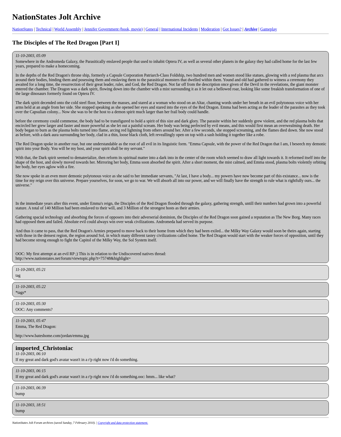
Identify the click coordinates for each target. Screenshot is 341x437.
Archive (251, 29)
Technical (44, 29)
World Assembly (68, 29)
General (152, 29)
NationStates (22, 29)
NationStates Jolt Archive (56, 16)
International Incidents (179, 29)
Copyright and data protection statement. (123, 423)
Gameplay (268, 29)
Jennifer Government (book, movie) (113, 29)
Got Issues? (232, 29)
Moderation (210, 29)
